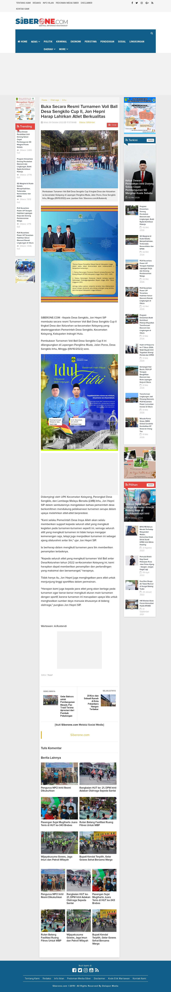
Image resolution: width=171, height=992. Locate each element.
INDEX (150, 140)
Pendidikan (107, 41)
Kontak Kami (22, 9)
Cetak (112, 125)
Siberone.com (79, 735)
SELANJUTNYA (109, 691)
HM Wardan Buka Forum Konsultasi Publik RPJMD (147, 603)
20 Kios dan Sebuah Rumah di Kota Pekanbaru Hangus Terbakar (91, 702)
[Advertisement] (85, 74)
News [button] (34, 41)
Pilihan (131, 484)
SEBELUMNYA (49, 691)
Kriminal (61, 41)
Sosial (122, 41)
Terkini (131, 140)
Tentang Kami (23, 3)
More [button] (62, 49)
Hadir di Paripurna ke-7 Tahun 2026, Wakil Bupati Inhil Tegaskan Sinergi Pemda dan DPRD (147, 350)
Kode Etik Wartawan (119, 978)
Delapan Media (110, 986)
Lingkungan (136, 41)
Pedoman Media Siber (67, 3)
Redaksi (37, 3)
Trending (24, 126)
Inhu (64, 100)
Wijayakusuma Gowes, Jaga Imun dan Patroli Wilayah (77, 938)
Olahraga (55, 100)
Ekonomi (76, 41)
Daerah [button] (48, 49)
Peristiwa (91, 41)
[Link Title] (74, 970)
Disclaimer (86, 3)
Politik (48, 41)
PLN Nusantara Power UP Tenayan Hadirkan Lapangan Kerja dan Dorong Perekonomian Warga (147, 268)
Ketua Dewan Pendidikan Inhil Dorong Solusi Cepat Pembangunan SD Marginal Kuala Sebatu (139, 187)
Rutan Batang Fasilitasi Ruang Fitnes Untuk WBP (51, 938)
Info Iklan (48, 3)
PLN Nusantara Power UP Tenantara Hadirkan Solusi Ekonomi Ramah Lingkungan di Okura (25, 238)
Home (22, 41)
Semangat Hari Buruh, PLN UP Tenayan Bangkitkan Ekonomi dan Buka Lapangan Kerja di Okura (146, 374)
